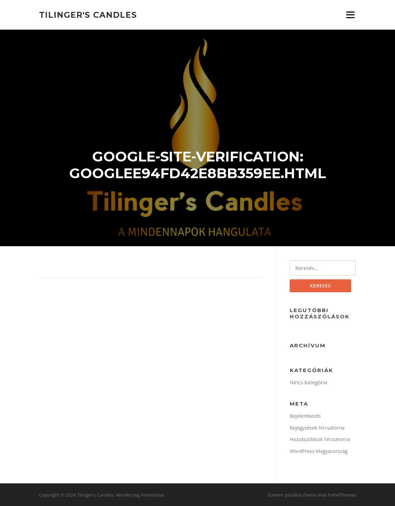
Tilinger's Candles (88, 15)
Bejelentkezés (305, 416)
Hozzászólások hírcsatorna (320, 439)
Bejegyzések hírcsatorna (317, 427)
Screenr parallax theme (292, 495)
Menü (350, 14)
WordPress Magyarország (319, 451)
